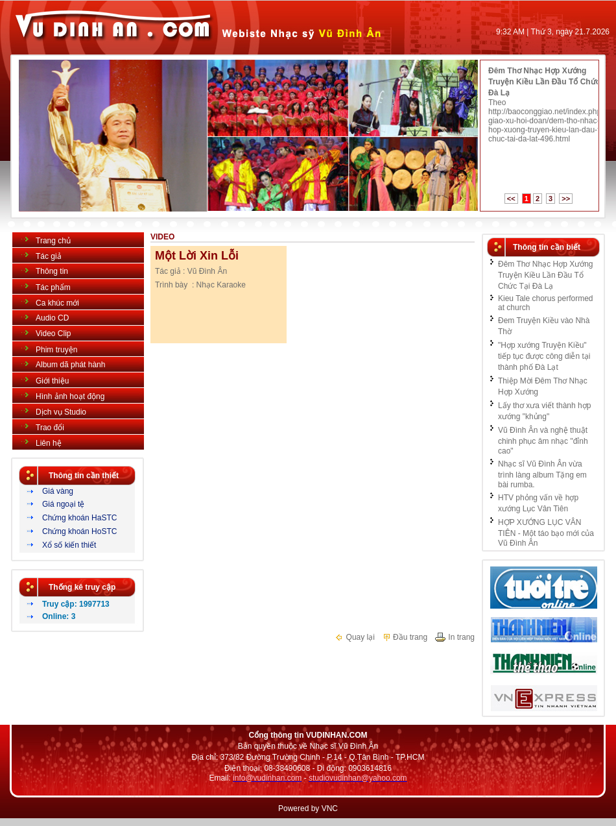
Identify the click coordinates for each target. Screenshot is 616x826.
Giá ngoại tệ (63, 504)
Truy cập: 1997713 (76, 604)
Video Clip (53, 333)
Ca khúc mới (57, 303)
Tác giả (49, 256)
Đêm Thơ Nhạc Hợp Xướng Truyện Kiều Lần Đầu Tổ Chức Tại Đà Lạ (550, 81)
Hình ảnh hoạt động (70, 396)
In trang (454, 637)
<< (511, 198)
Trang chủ (53, 240)
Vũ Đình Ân (207, 271)
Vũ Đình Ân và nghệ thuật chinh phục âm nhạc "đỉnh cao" (543, 441)
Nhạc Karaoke (221, 284)
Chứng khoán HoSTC (79, 531)
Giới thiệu (52, 380)
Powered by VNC (308, 808)
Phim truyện (56, 349)
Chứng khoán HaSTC (79, 517)
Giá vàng (57, 491)
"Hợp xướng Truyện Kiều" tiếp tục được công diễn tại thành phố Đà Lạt (544, 356)
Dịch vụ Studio (61, 412)
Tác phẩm (53, 287)
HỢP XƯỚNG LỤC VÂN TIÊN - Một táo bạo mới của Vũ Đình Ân (546, 533)
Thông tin (52, 271)
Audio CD (52, 317)
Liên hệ (49, 443)
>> (566, 198)
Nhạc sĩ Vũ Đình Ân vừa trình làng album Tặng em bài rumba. (542, 474)
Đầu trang (404, 637)
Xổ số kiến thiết (69, 545)
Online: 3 (58, 616)
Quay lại (355, 637)
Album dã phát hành (70, 364)
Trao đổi (50, 427)
